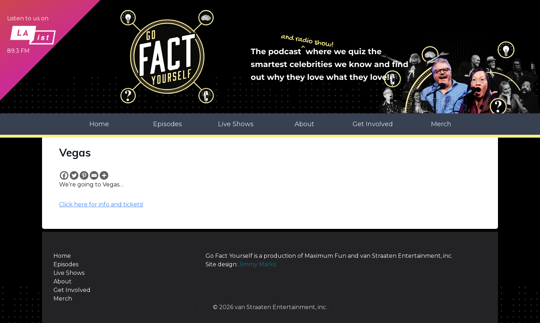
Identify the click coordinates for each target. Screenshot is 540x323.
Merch (441, 124)
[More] (104, 175)
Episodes (167, 124)
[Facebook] (64, 175)
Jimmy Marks (257, 264)
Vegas (75, 152)
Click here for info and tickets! (101, 204)
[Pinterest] (84, 175)
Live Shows (236, 124)
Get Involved (373, 124)
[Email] (94, 175)
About (304, 124)
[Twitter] (74, 175)
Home (99, 124)
